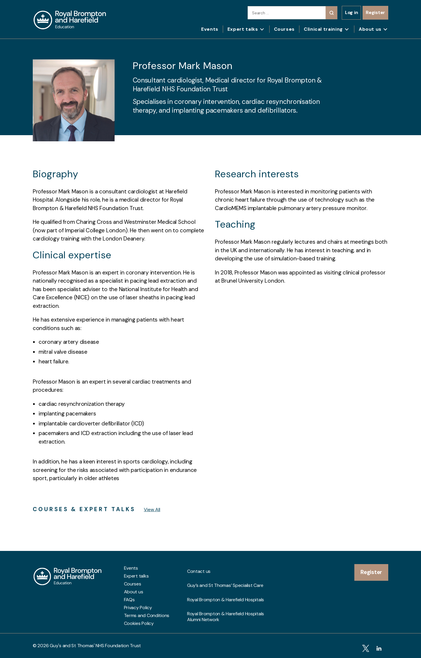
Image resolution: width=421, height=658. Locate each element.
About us (370, 29)
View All (152, 509)
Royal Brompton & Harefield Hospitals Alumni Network (225, 593)
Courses (284, 29)
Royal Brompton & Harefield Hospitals (225, 584)
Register (375, 12)
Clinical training (323, 29)
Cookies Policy (139, 623)
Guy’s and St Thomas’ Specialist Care (225, 576)
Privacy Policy (138, 608)
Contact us (198, 568)
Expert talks (242, 29)
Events (209, 29)
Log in (351, 12)
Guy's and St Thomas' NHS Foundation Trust (95, 645)
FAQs (129, 600)
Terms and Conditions (147, 616)
